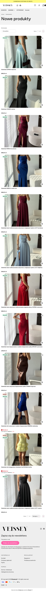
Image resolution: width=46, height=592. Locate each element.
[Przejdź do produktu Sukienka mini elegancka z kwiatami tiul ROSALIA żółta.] (23, 449)
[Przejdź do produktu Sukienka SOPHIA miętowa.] (23, 52)
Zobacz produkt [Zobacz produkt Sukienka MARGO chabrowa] (42, 184)
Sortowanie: (4, 28)
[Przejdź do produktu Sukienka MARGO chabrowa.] (23, 171)
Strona (35, 31)
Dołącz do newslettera (10, 543)
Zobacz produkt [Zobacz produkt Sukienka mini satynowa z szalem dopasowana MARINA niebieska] (42, 421)
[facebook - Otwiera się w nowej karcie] (20, 5)
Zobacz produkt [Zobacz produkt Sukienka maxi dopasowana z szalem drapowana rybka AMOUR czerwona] (42, 342)
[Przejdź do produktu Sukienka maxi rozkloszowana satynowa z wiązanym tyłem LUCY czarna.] (23, 491)
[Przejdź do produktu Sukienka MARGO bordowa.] (23, 131)
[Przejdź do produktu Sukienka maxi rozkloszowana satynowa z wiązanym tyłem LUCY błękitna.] (23, 250)
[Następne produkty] (36, 516)
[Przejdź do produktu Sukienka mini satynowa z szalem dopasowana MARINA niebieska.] (23, 408)
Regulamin (18, 547)
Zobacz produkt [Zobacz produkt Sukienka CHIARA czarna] (42, 105)
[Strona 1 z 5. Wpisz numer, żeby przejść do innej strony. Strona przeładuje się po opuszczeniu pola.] (38, 31)
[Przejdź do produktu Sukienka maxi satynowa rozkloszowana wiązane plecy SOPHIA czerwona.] (23, 289)
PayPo (3, 562)
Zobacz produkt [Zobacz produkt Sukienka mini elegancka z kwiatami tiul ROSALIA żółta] (42, 463)
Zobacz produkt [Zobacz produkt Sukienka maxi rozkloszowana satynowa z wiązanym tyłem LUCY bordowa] (42, 223)
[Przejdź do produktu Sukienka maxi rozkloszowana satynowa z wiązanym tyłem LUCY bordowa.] (23, 210)
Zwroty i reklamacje (6, 569)
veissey (2, 14)
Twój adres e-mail (5, 539)
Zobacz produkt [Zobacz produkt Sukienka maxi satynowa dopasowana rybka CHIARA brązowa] (42, 382)
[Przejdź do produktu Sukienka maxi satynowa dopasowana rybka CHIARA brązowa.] (23, 369)
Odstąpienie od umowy (7, 572)
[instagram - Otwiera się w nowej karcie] (17, 5)
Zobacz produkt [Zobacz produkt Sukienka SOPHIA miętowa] (42, 65)
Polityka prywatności (30, 560)
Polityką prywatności (28, 548)
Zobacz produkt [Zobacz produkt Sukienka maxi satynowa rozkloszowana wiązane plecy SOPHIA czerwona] (42, 303)
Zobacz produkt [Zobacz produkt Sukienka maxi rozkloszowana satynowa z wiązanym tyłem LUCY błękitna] (42, 263)
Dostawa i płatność (6, 560)
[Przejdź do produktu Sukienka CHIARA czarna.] (23, 91)
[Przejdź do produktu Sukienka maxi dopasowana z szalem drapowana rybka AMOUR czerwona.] (23, 329)
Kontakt (3, 558)
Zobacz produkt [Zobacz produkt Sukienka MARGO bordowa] (42, 144)
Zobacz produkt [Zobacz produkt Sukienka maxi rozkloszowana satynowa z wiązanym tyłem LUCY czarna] (42, 504)
